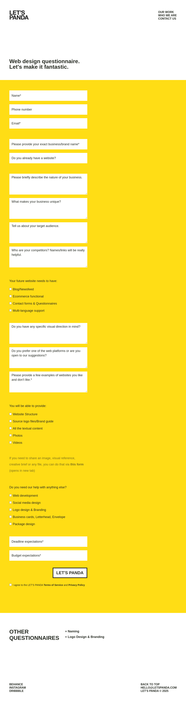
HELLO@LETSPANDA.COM (159, 687)
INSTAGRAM (17, 687)
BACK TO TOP (150, 684)
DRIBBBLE (16, 690)
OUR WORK (166, 12)
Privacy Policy (76, 585)
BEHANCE (16, 684)
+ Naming (72, 631)
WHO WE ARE (167, 15)
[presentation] (61, 597)
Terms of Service (53, 585)
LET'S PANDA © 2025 (155, 690)
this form (77, 464)
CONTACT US (167, 18)
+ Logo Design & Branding (84, 637)
